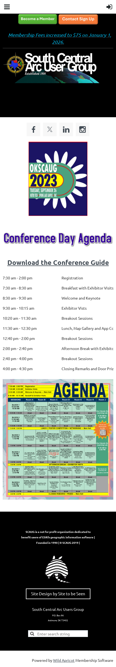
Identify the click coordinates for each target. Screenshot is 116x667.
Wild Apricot (64, 660)
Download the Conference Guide (58, 262)
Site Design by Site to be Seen (58, 593)
